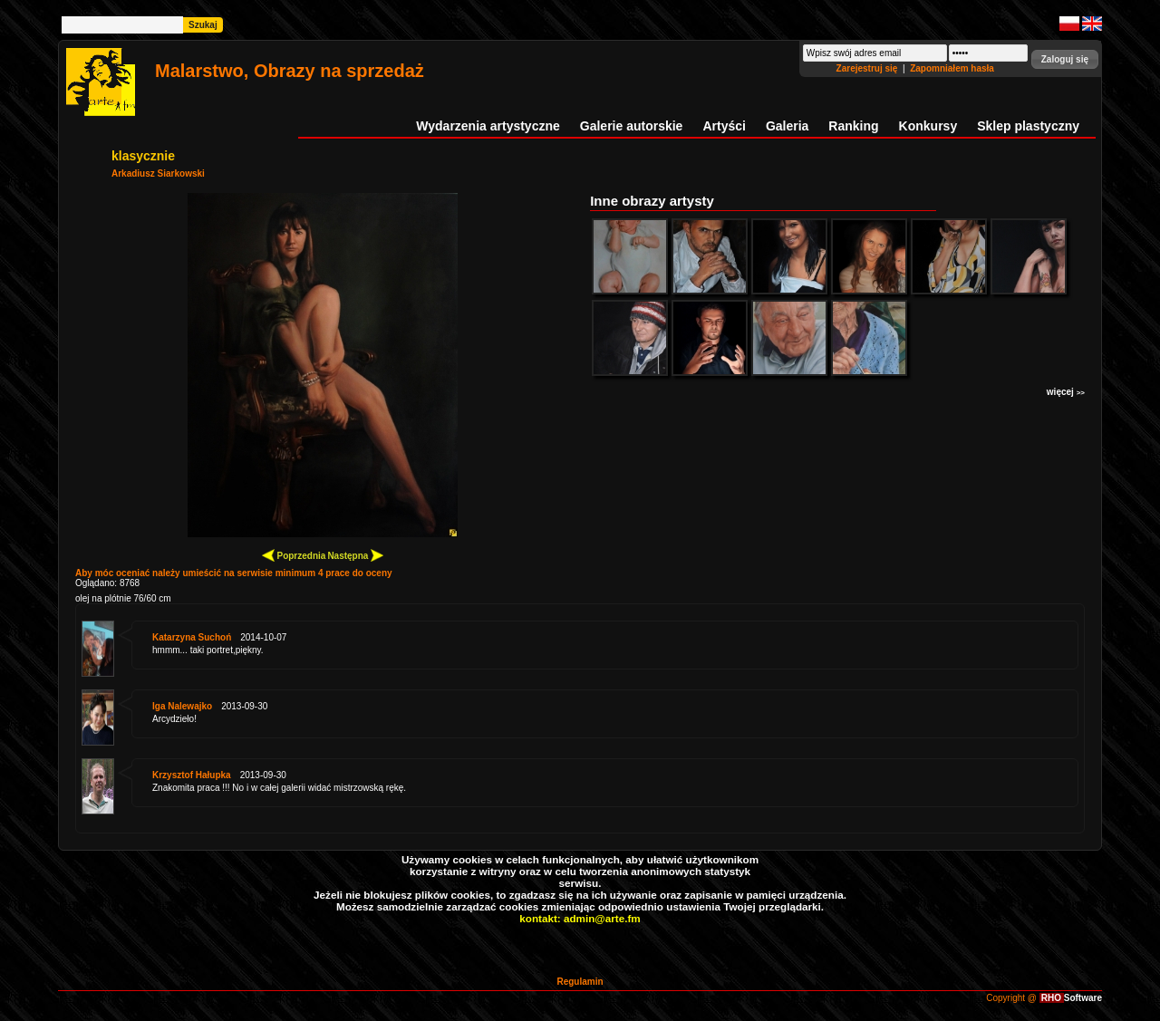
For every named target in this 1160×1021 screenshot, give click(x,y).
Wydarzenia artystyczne (487, 126)
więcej (1066, 392)
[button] (1064, 59)
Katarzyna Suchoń (191, 637)
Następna (355, 555)
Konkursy (928, 126)
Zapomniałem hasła (952, 68)
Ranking (853, 126)
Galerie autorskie (631, 126)
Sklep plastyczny (1028, 126)
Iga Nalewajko (182, 706)
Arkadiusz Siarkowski (158, 173)
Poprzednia (294, 555)
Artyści (723, 126)
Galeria (787, 126)
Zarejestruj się (868, 68)
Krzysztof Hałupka (191, 775)
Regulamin (579, 982)
